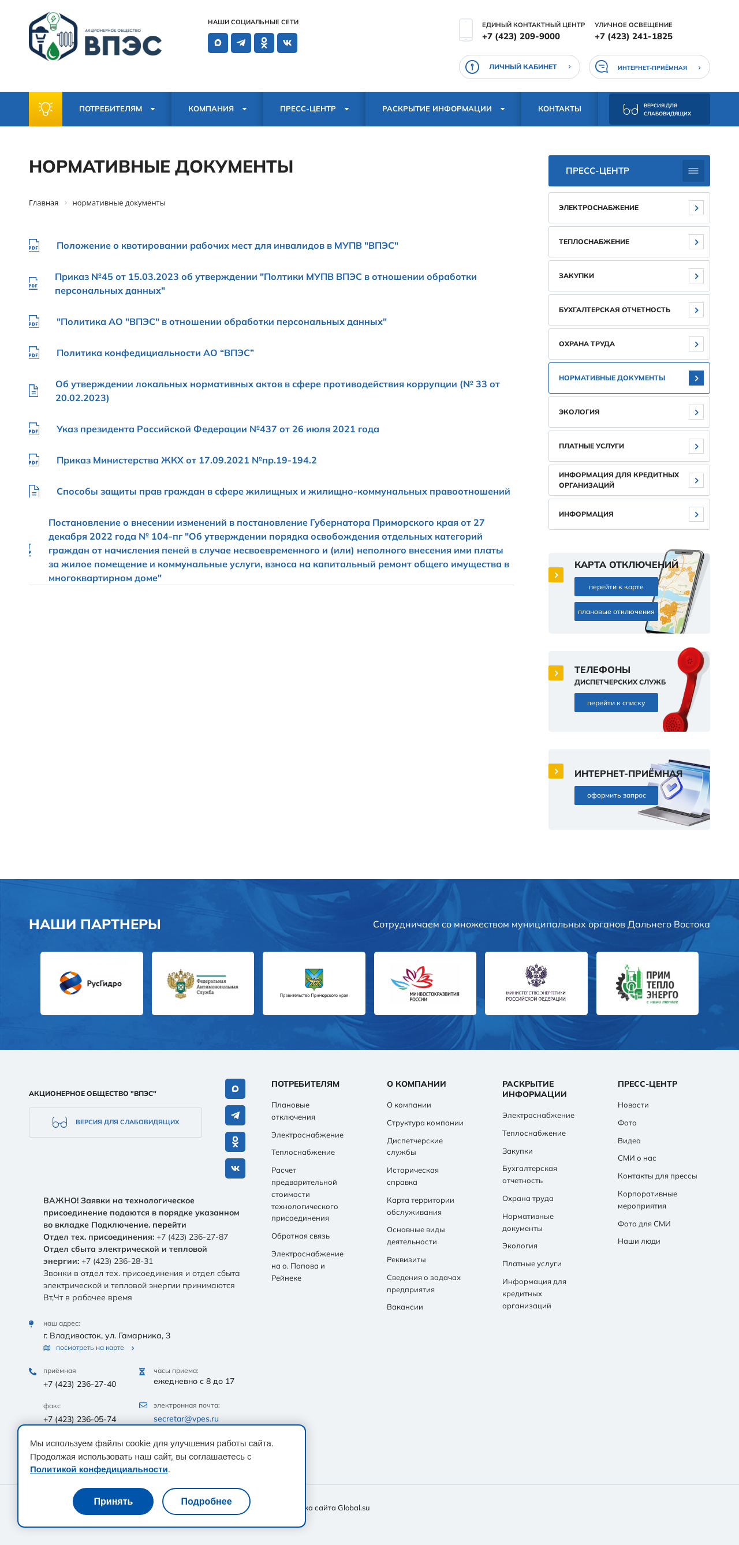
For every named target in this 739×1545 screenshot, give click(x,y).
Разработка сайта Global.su (319, 1507)
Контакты (559, 108)
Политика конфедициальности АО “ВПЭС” (155, 352)
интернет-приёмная (652, 68)
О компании (409, 1104)
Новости (633, 1104)
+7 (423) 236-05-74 (79, 1419)
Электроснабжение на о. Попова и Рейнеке (307, 1265)
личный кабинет (523, 66)
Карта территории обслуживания (420, 1206)
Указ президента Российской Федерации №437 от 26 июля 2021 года (218, 429)
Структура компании (425, 1122)
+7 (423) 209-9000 (521, 36)
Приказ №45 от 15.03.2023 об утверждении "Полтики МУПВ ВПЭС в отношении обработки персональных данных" (266, 283)
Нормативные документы (612, 377)
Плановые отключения (293, 1110)
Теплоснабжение (594, 241)
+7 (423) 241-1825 (634, 36)
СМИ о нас (637, 1157)
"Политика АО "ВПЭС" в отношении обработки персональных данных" (222, 321)
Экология (579, 411)
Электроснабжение (599, 207)
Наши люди (639, 1240)
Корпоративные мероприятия (647, 1199)
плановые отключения (616, 611)
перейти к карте (616, 586)
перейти (169, 1224)
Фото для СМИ (644, 1223)
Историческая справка (413, 1176)
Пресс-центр (308, 108)
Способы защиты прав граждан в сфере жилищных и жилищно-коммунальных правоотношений (283, 491)
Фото (627, 1122)
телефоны (602, 669)
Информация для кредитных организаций (619, 479)
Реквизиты (406, 1259)
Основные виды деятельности (416, 1235)
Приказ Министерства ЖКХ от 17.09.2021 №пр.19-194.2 (187, 460)
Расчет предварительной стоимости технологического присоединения (304, 1193)
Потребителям (110, 108)
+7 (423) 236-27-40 (79, 1384)
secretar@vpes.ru (186, 1418)
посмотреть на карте (90, 1347)
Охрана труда (587, 343)
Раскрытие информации (437, 108)
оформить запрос (616, 795)
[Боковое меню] (693, 171)
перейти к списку (616, 702)
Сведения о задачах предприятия (424, 1283)
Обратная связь (300, 1235)
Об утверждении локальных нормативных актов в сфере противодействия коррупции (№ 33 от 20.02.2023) (277, 390)
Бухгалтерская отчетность (614, 309)
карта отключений (626, 564)
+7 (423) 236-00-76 (79, 1454)
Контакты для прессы (657, 1175)
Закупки (576, 275)
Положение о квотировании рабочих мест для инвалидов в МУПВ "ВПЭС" (227, 245)
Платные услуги (591, 446)
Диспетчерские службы (415, 1146)
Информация (586, 514)
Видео (629, 1140)
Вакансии (405, 1306)
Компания (211, 108)
